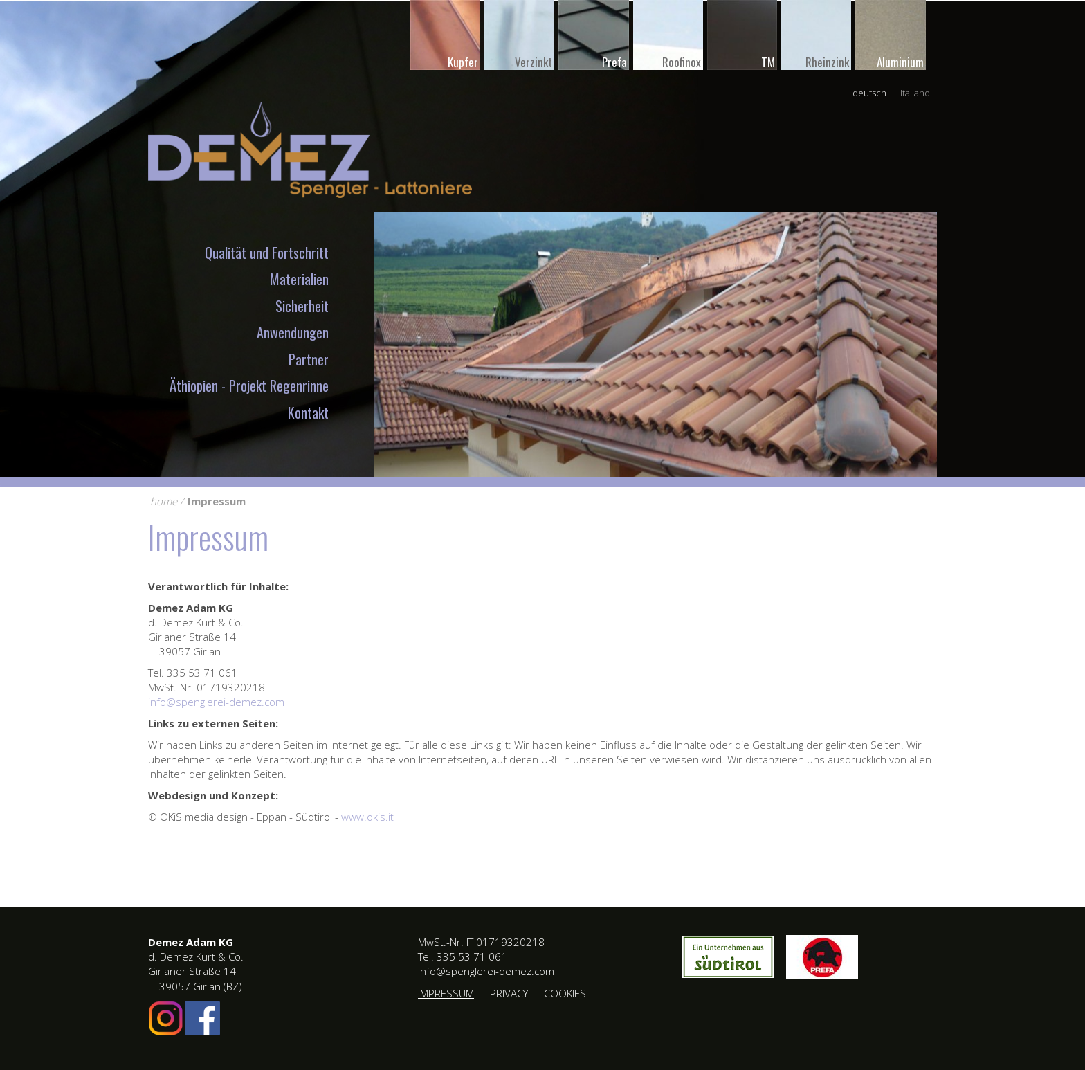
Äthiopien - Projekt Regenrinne (249, 385)
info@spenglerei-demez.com (216, 702)
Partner (309, 359)
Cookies (565, 993)
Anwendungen (293, 332)
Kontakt (308, 412)
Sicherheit (302, 306)
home (163, 501)
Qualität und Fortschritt (267, 252)
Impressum (217, 501)
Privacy (509, 993)
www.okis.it (367, 817)
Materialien (299, 279)
